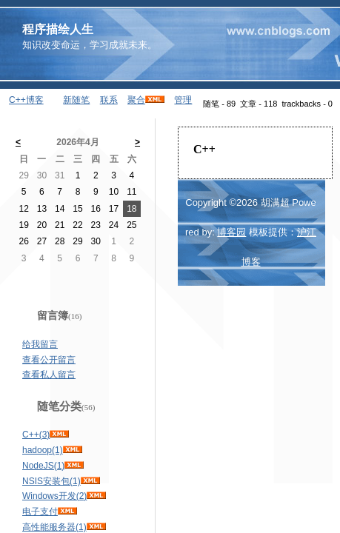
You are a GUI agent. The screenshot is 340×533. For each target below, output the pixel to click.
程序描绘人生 (57, 29)
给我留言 (40, 344)
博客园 (231, 232)
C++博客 (26, 100)
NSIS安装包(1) (51, 481)
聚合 (136, 100)
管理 (183, 100)
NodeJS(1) (43, 465)
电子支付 (40, 511)
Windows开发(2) (54, 496)
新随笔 (76, 100)
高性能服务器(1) (54, 527)
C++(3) (36, 434)
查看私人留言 (49, 374)
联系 (109, 100)
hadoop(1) (42, 450)
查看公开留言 (49, 360)
